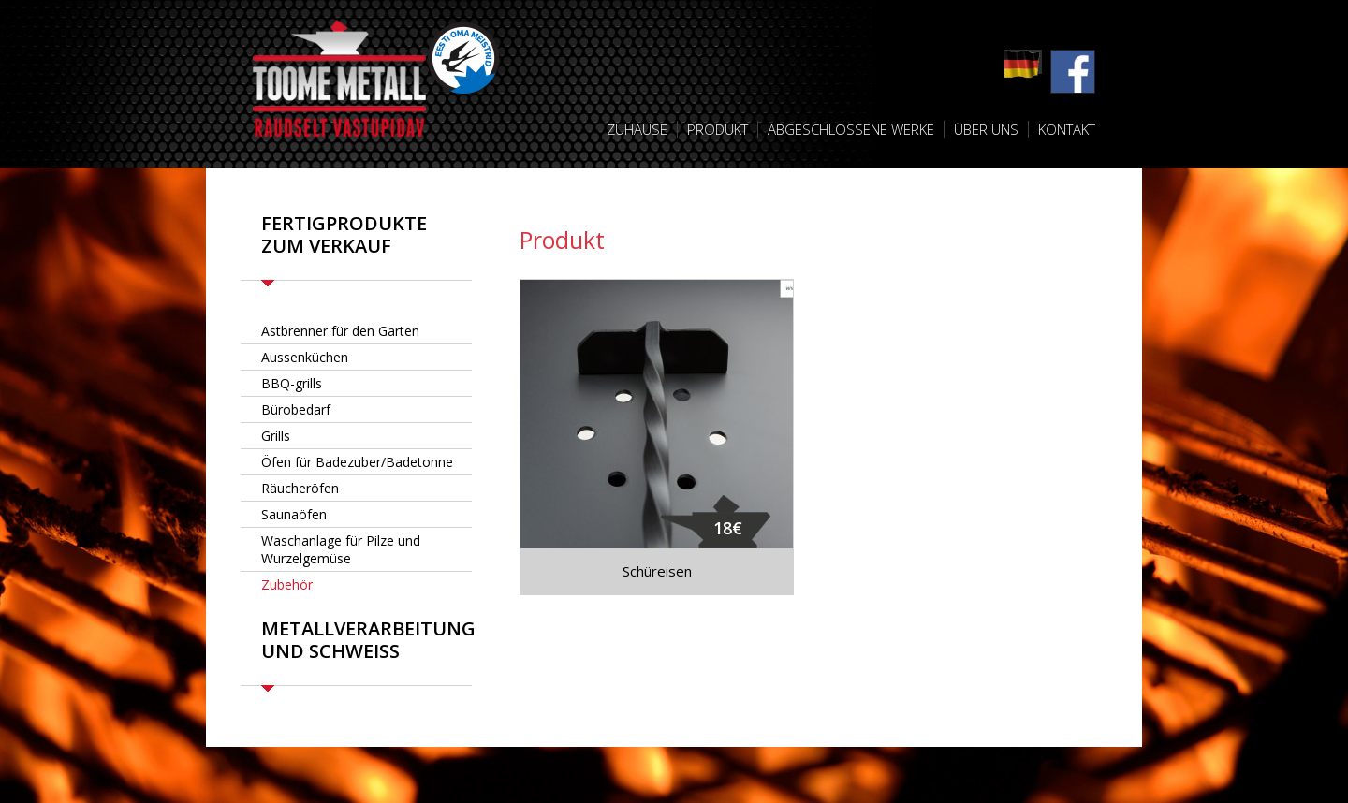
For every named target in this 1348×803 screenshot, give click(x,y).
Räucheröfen (300, 488)
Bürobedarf (295, 409)
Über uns (986, 129)
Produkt (717, 129)
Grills (275, 436)
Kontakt (1066, 129)
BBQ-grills (291, 383)
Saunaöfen (294, 514)
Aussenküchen (304, 357)
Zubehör (287, 584)
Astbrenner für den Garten (340, 331)
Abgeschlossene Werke (851, 129)
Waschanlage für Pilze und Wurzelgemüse (340, 549)
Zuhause (637, 129)
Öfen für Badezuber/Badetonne (357, 462)
